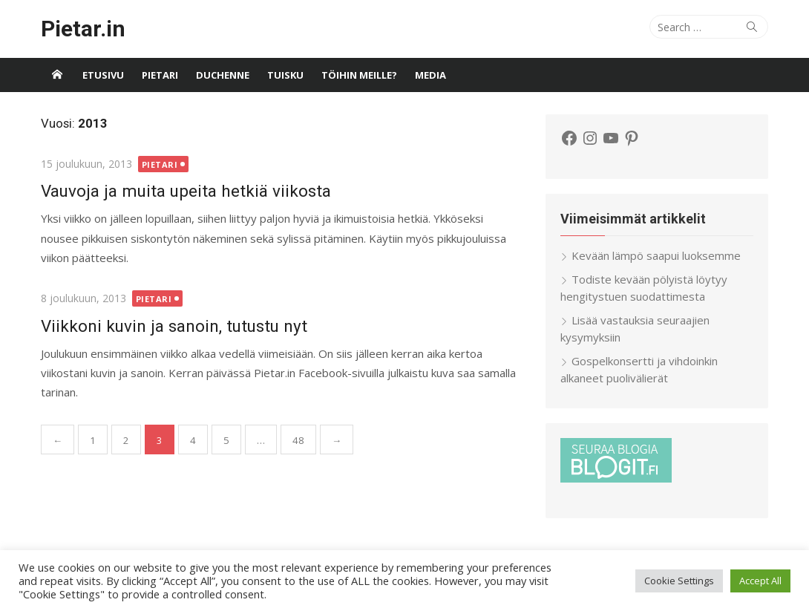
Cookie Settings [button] (679, 580)
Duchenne (222, 75)
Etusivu (103, 75)
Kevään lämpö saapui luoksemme (656, 255)
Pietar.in (83, 29)
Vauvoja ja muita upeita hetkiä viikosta (186, 190)
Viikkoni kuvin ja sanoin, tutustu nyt (174, 326)
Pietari (160, 75)
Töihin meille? (359, 75)
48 (298, 440)
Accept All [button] (760, 580)
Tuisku (285, 75)
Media (430, 75)
